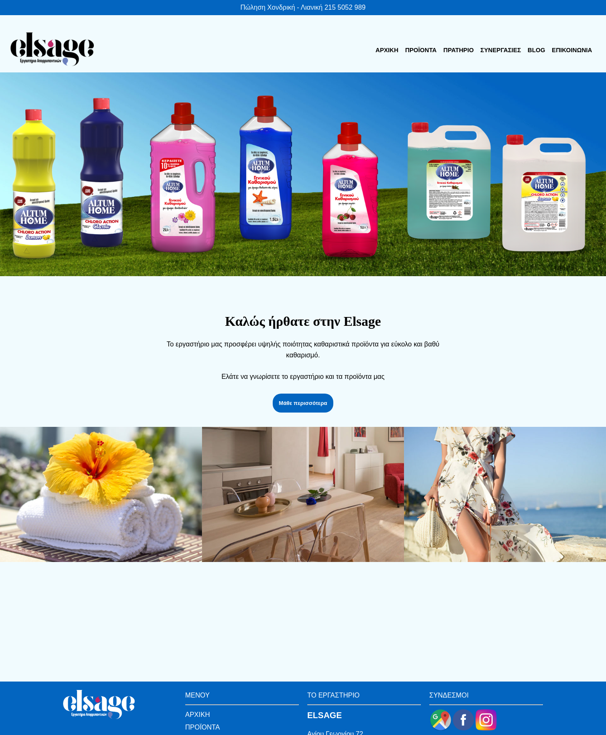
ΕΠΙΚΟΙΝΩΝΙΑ (572, 50)
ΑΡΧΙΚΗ (386, 50)
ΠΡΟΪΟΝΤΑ (421, 50)
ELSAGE (324, 715)
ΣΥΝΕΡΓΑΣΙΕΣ (501, 50)
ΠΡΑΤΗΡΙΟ (459, 50)
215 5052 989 (345, 7)
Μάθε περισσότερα (303, 403)
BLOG (536, 50)
